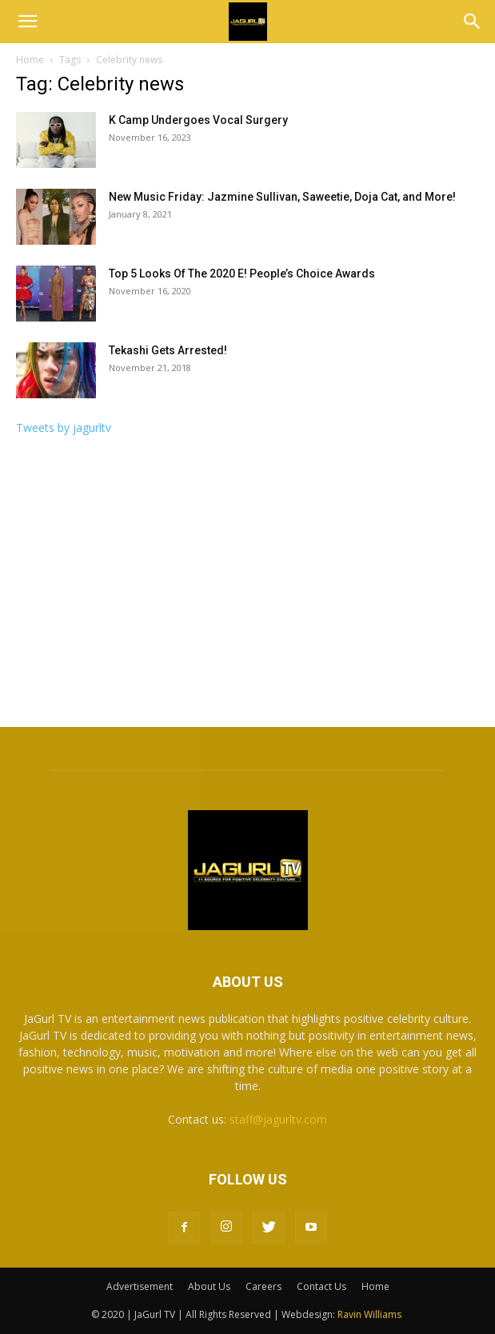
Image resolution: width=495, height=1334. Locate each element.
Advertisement (139, 1286)
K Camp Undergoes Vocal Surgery (198, 120)
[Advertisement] (247, 586)
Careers (263, 1286)
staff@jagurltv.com (278, 1119)
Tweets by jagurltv (63, 427)
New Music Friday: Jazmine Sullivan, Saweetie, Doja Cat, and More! (282, 196)
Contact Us (321, 1286)
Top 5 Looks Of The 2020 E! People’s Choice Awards (242, 273)
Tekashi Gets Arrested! (168, 350)
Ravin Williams (370, 1314)
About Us (209, 1286)
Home (30, 59)
